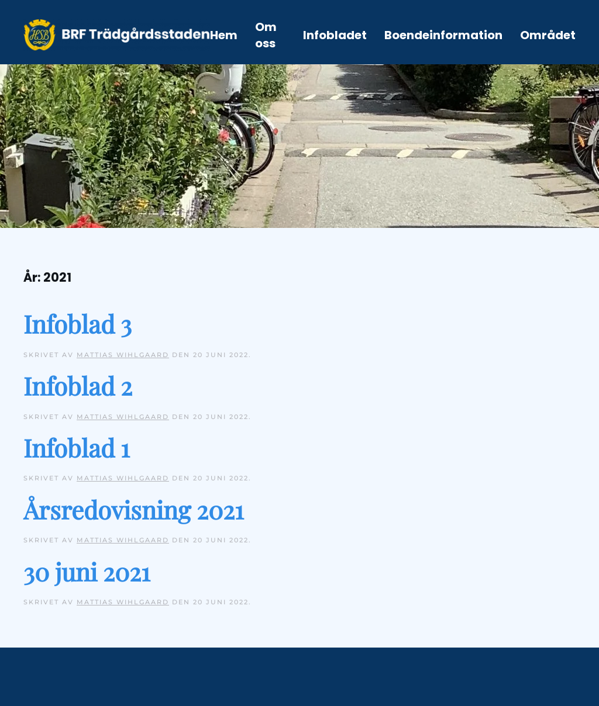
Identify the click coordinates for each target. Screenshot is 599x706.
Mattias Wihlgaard (123, 355)
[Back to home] (116, 35)
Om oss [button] (266, 35)
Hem (223, 35)
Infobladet (335, 35)
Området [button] (548, 35)
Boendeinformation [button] (443, 35)
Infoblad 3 (77, 323)
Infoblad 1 (76, 447)
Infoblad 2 (77, 385)
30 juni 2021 (86, 571)
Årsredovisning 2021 (133, 509)
